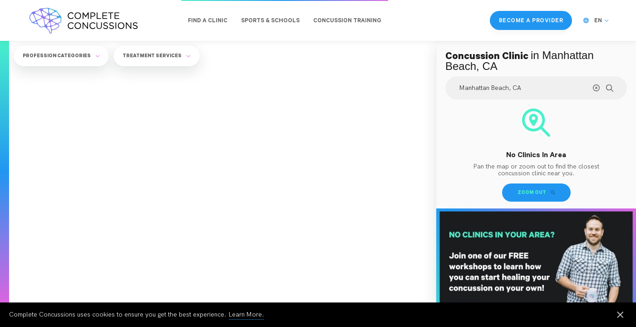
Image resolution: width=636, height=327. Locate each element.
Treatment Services (157, 55)
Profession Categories (61, 55)
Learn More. (246, 314)
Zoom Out (536, 192)
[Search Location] (536, 87)
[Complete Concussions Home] (84, 20)
